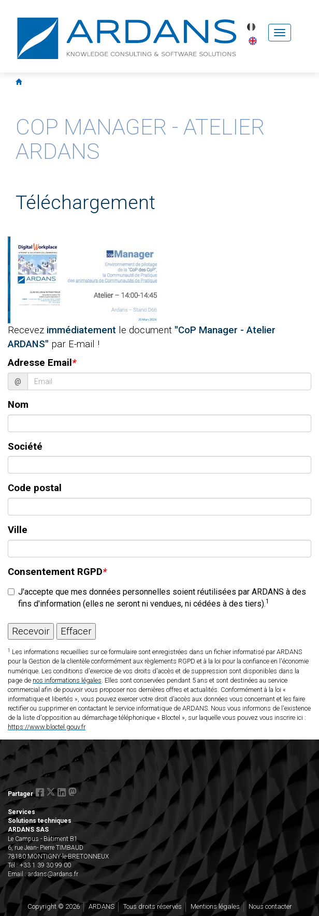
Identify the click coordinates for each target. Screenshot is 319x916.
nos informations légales (67, 680)
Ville (17, 530)
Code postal (35, 488)
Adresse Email (42, 362)
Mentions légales (215, 906)
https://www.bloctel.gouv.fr (46, 727)
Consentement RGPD (57, 572)
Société (25, 446)
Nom (18, 404)
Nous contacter (270, 906)
